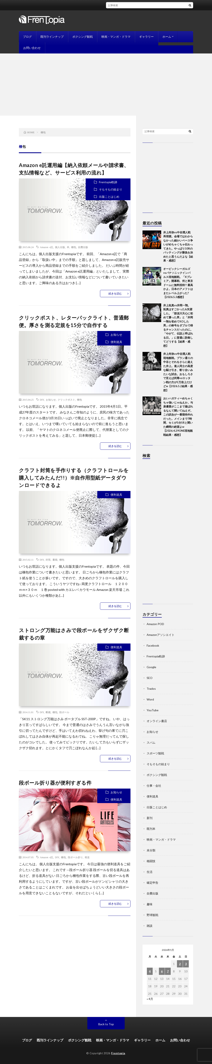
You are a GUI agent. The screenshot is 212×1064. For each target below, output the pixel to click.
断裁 (48, 712)
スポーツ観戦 (155, 753)
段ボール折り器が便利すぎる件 (55, 783)
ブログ (27, 36)
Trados (151, 688)
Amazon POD (155, 624)
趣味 (149, 904)
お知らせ (116, 334)
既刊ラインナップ (52, 36)
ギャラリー (146, 36)
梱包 (73, 247)
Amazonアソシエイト (160, 634)
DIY (42, 399)
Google (151, 667)
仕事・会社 (154, 785)
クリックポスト (66, 399)
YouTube (152, 710)
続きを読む (115, 293)
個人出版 (60, 247)
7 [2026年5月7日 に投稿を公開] (168, 971)
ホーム (166, 36)
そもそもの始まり (110, 189)
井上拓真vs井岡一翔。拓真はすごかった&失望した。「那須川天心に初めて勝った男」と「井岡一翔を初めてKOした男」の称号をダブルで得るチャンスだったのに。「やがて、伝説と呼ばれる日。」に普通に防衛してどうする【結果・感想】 (178, 325)
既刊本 (151, 828)
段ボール (64, 712)
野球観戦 (152, 915)
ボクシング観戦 (82, 36)
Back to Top (106, 1024)
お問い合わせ (32, 48)
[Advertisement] (106, 85)
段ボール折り (75, 857)
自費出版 (83, 247)
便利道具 (116, 342)
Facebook (153, 645)
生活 (149, 872)
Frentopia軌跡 (108, 182)
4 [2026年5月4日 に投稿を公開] (150, 971)
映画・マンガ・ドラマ (115, 36)
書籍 (54, 559)
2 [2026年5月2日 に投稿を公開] (180, 964)
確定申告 (152, 882)
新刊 (149, 818)
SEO (149, 678)
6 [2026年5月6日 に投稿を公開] (162, 971)
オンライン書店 (157, 721)
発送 (87, 857)
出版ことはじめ (109, 196)
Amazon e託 (46, 247)
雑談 (149, 925)
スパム (151, 742)
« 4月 (150, 999)
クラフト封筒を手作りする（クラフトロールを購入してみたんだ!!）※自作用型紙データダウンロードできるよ (74, 477)
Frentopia (118, 1053)
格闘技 (151, 861)
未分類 (151, 850)
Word (150, 699)
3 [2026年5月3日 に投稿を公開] (186, 964)
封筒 (48, 559)
